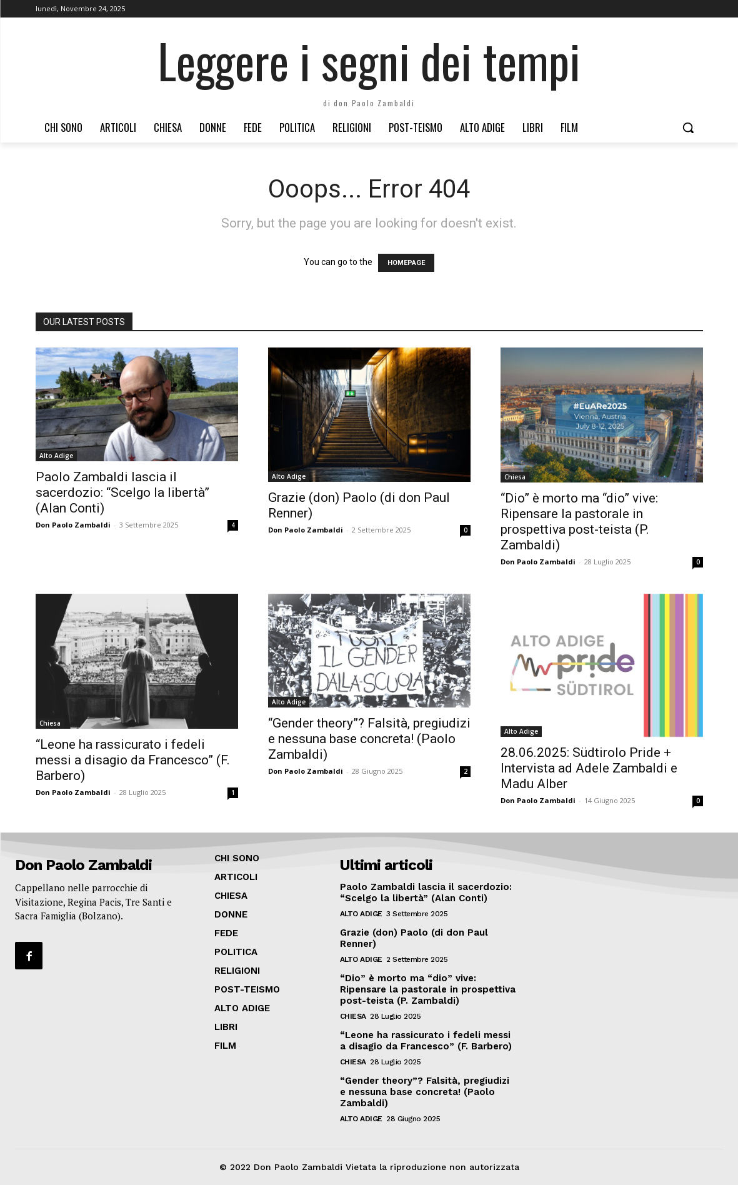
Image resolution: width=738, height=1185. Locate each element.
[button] (688, 127)
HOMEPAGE (406, 263)
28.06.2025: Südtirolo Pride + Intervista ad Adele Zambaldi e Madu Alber (589, 768)
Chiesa (515, 476)
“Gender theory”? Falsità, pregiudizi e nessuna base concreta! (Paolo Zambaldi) (369, 739)
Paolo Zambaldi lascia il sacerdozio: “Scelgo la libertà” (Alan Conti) (122, 492)
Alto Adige (56, 455)
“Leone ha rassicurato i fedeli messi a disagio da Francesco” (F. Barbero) (133, 760)
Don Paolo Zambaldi (73, 524)
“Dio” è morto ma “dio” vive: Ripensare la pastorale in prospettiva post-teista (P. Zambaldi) (579, 521)
